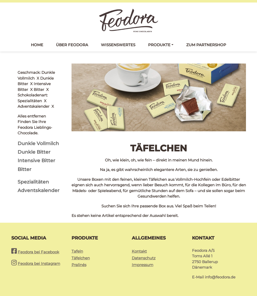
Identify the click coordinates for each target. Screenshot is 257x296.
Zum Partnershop (206, 44)
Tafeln (77, 251)
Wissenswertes (118, 44)
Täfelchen (81, 258)
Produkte (159, 44)
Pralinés (79, 264)
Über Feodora (72, 44)
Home (37, 44)
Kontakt (139, 251)
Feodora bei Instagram (39, 263)
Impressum (142, 264)
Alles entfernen (32, 72)
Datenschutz (144, 258)
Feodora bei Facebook (38, 252)
